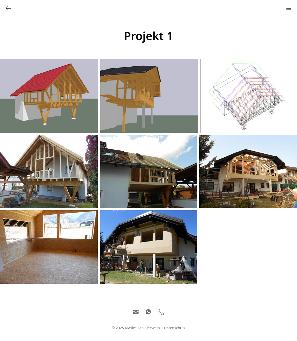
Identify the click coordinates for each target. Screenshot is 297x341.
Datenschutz (174, 327)
